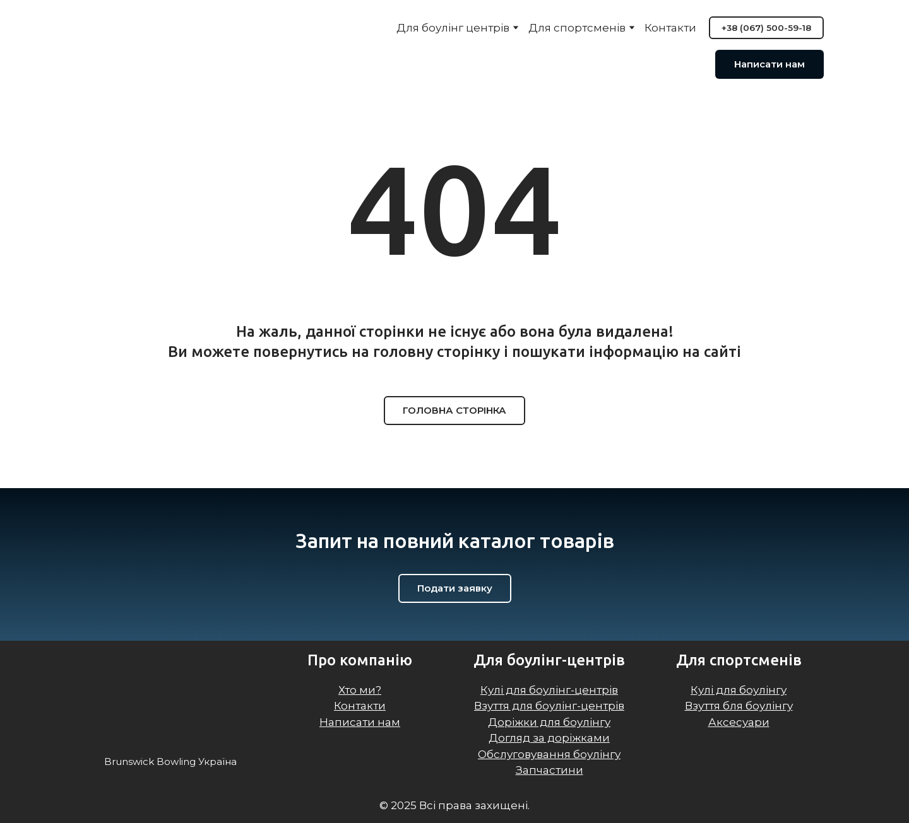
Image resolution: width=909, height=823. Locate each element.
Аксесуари (738, 722)
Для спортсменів (577, 27)
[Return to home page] (151, 47)
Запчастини (549, 770)
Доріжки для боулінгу (549, 722)
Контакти (670, 27)
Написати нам (359, 722)
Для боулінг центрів (452, 27)
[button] (766, 27)
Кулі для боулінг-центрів (549, 690)
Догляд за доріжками (549, 738)
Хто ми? (359, 690)
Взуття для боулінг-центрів (549, 705)
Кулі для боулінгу (739, 690)
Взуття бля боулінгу (739, 705)
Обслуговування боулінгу (549, 754)
